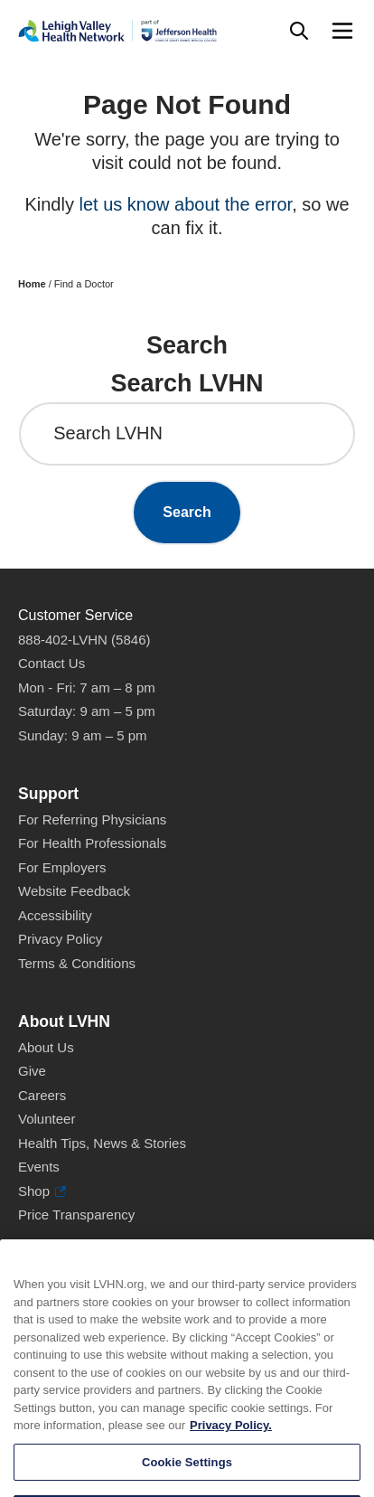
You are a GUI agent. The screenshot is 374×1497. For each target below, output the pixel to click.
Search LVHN (108, 433)
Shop (42, 1192)
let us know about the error (185, 204)
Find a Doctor (84, 283)
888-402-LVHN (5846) (84, 639)
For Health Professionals (92, 843)
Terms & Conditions (77, 963)
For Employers (62, 867)
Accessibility (55, 915)
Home (32, 283)
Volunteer (46, 1118)
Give (32, 1070)
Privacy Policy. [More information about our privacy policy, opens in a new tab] (231, 1442)
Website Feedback (74, 891)
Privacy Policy (60, 938)
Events (39, 1166)
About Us (46, 1047)
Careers (42, 1095)
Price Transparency (76, 1214)
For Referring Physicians (92, 819)
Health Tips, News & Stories (102, 1143)
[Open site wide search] (299, 31)
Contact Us (51, 663)
